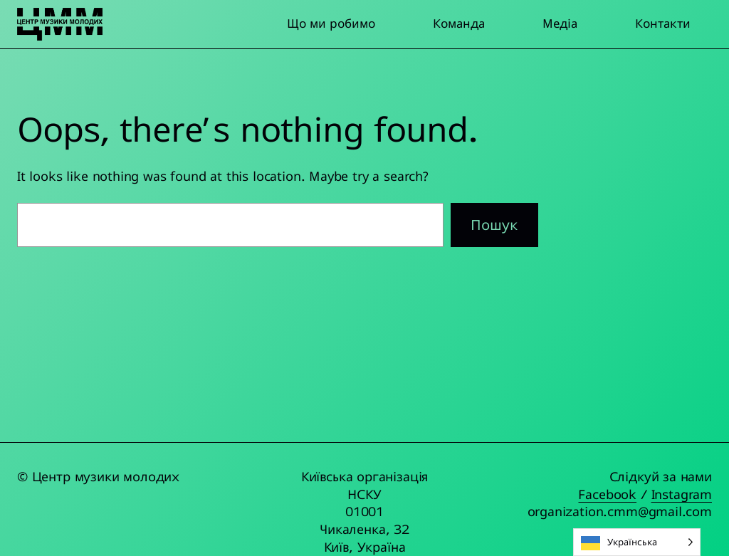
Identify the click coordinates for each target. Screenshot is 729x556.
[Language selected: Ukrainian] (637, 542)
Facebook (607, 494)
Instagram (681, 494)
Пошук (494, 224)
